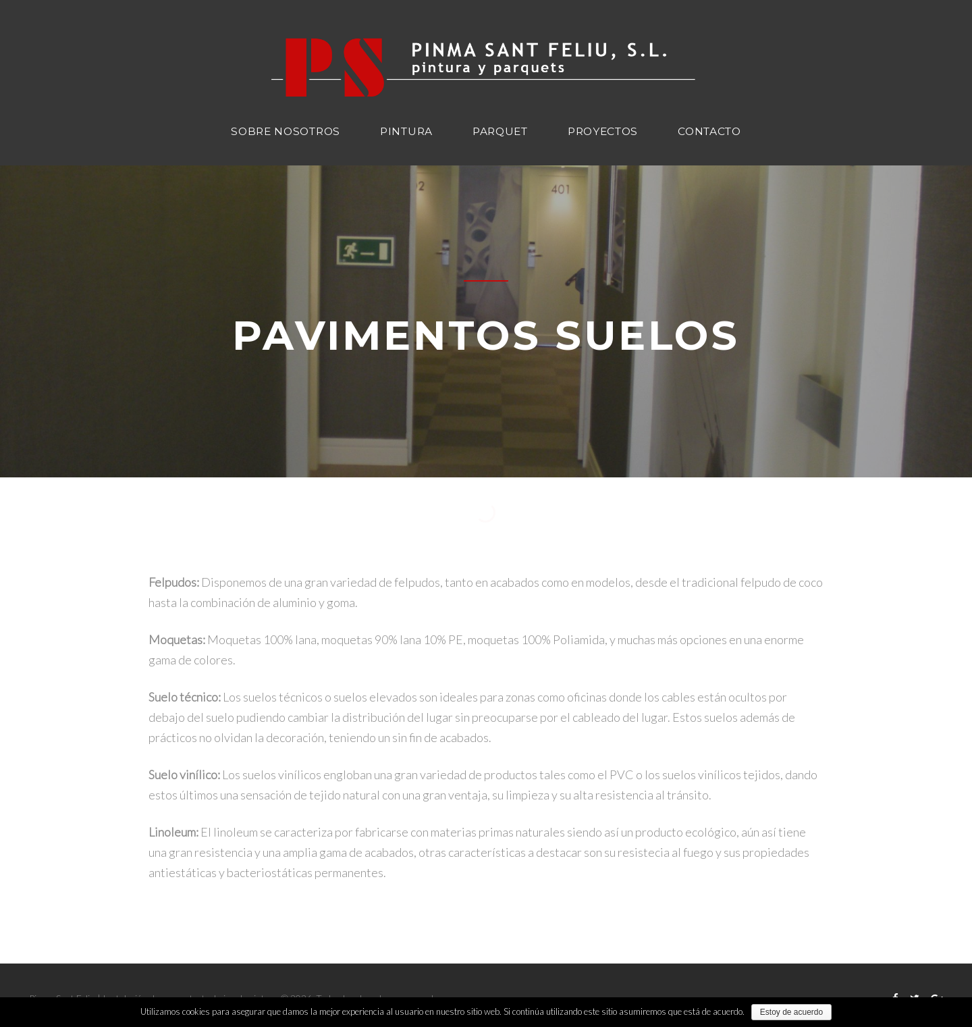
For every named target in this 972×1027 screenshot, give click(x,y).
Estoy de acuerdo (791, 1012)
